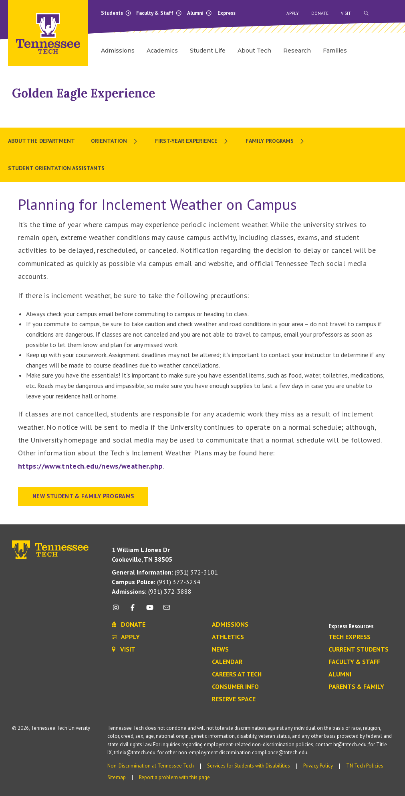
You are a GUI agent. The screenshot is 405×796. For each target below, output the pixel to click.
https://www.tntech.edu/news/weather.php (90, 466)
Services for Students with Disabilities (248, 765)
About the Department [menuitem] (41, 140)
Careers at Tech (237, 674)
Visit (346, 13)
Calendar (227, 662)
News (220, 649)
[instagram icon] (118, 610)
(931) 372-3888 (151, 591)
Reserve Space (234, 699)
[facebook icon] (132, 610)
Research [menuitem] (297, 50)
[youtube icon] (149, 610)
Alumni (199, 13)
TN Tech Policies (364, 765)
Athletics (228, 637)
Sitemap (116, 777)
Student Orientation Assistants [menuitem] (56, 168)
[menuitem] (115, 141)
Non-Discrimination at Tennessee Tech (150, 765)
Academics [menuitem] (162, 50)
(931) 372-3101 (165, 572)
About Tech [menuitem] (254, 50)
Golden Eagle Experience (83, 93)
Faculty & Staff (159, 13)
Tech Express (349, 637)
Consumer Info (235, 686)
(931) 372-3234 (156, 582)
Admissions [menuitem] (118, 50)
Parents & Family (356, 686)
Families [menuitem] (335, 50)
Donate (319, 13)
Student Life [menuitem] (208, 50)
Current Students (358, 649)
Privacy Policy (318, 765)
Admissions (230, 624)
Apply (292, 13)
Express (227, 13)
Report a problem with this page (174, 777)
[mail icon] (166, 610)
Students (116, 13)
